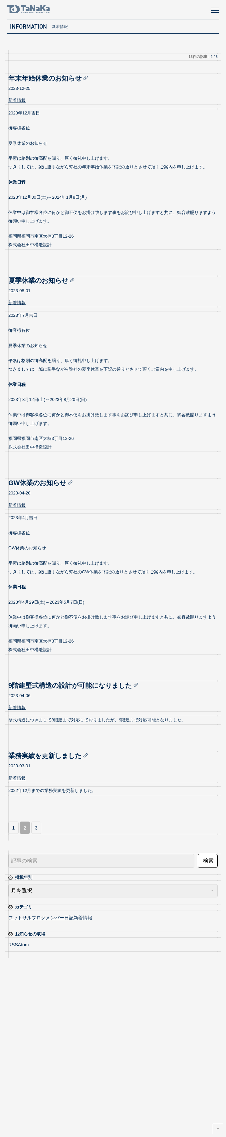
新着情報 (17, 100)
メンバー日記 (60, 917)
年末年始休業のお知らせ (49, 78)
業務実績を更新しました (49, 755)
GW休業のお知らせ (41, 482)
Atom (23, 944)
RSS (13, 944)
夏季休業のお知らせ (42, 280)
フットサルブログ (27, 917)
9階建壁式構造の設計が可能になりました (74, 685)
